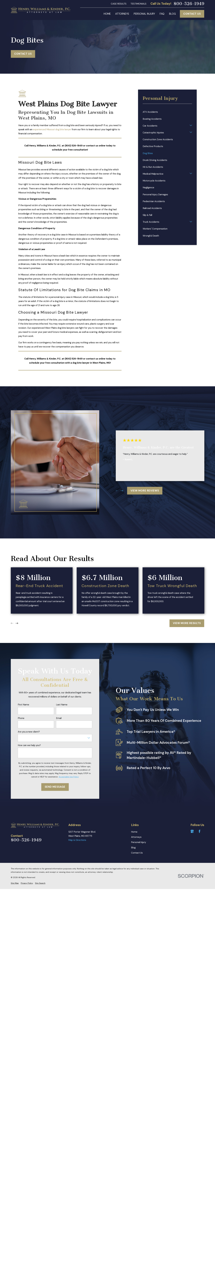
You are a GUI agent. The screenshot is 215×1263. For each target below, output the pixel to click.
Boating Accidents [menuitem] (152, 118)
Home (134, 831)
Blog (133, 847)
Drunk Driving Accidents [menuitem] (155, 160)
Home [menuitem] (107, 13)
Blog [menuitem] (172, 13)
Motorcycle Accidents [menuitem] (154, 180)
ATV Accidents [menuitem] (150, 111)
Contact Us (192, 13)
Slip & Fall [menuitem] (147, 215)
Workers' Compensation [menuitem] (155, 228)
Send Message (55, 787)
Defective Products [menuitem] (153, 146)
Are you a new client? (29, 731)
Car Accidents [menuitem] (150, 125)
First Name (23, 704)
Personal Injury (138, 842)
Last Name (61, 704)
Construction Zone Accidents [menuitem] (158, 139)
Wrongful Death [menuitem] (151, 235)
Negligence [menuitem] (148, 187)
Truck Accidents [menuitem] (151, 221)
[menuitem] (15, 883)
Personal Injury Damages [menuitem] (155, 194)
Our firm (22, 342)
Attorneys (136, 836)
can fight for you (83, 327)
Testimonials (138, 3)
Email (59, 718)
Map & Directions (77, 839)
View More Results (187, 623)
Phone (21, 718)
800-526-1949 (189, 4)
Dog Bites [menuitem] (148, 153)
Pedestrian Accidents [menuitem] (154, 201)
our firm (81, 129)
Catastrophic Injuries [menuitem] (153, 132)
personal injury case (60, 297)
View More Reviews (145, 490)
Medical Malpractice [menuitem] (153, 173)
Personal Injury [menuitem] (144, 13)
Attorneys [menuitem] (122, 13)
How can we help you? (29, 745)
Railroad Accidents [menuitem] (152, 208)
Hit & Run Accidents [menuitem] (153, 166)
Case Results (118, 3)
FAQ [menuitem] (162, 13)
